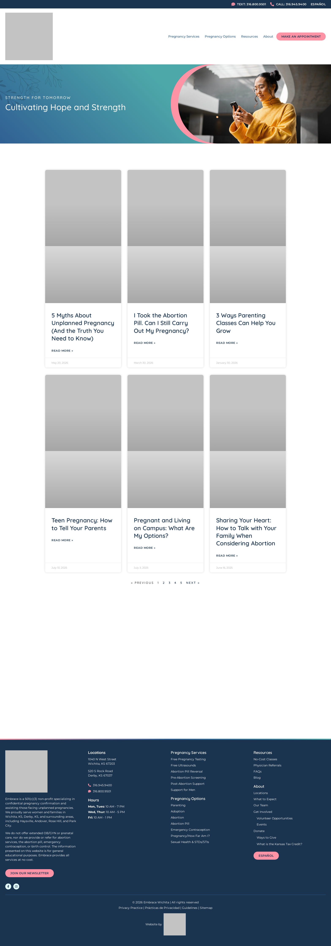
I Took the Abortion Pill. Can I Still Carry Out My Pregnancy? (161, 323)
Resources (249, 36)
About (268, 36)
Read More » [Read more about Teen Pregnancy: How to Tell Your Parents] (62, 540)
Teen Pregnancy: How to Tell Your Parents (82, 523)
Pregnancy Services (183, 36)
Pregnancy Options (220, 36)
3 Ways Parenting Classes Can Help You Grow (245, 323)
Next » (193, 583)
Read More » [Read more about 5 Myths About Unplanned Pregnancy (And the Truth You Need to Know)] (62, 350)
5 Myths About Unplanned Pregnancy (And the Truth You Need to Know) (83, 327)
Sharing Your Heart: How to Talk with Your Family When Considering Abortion (246, 531)
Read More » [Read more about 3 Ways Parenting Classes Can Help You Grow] (227, 342)
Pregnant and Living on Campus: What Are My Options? (164, 527)
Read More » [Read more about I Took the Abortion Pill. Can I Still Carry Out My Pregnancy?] (145, 342)
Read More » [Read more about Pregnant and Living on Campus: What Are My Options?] (145, 547)
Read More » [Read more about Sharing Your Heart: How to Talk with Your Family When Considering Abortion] (227, 555)
